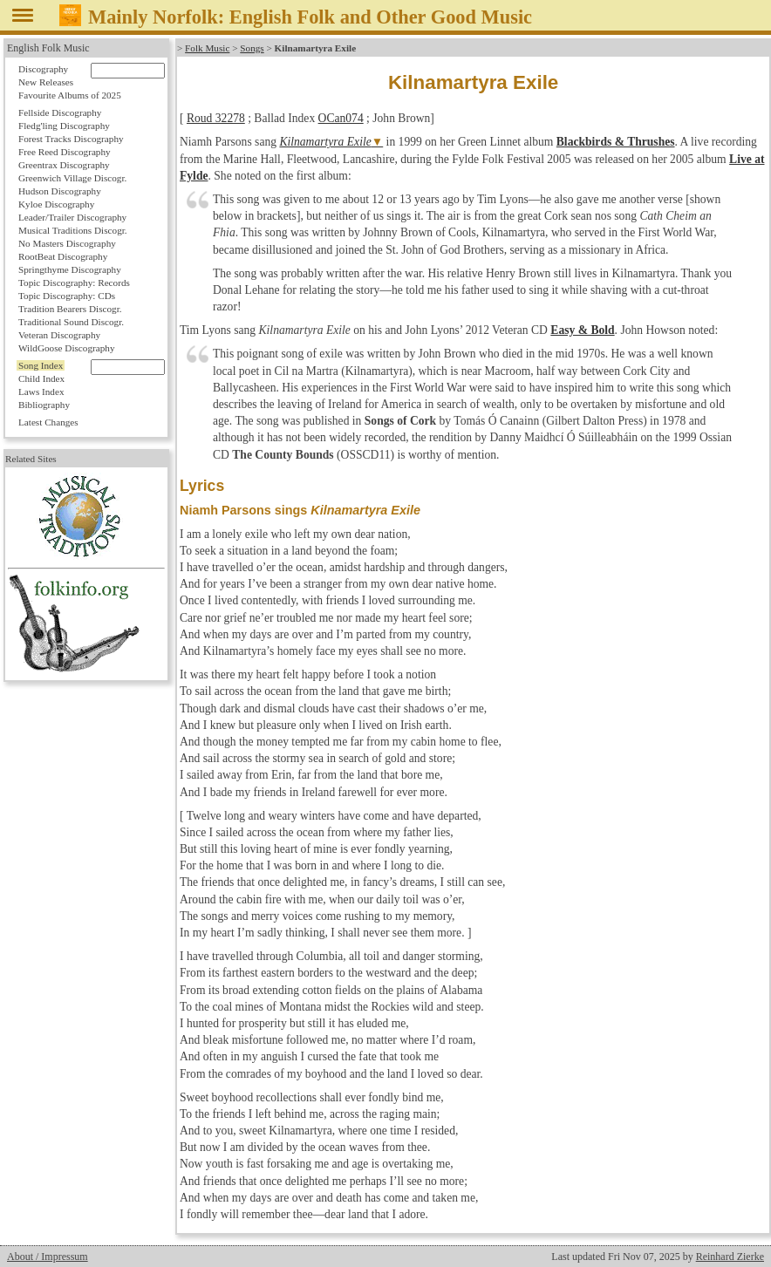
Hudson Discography (59, 191)
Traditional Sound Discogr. (71, 322)
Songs (251, 48)
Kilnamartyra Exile (325, 141)
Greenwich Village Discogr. (72, 178)
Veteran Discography (59, 335)
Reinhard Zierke (730, 1256)
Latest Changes (48, 422)
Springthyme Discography (69, 269)
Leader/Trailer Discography (72, 217)
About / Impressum (47, 1256)
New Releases (45, 82)
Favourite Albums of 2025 (69, 95)
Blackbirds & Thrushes (615, 141)
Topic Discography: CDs (66, 295)
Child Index (41, 378)
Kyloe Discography (56, 204)
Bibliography (44, 404)
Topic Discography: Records (74, 282)
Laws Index (41, 391)
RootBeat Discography (62, 256)
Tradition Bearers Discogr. (70, 308)
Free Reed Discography (64, 151)
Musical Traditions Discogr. (72, 230)
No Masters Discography (67, 243)
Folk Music (207, 48)
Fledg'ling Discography (64, 125)
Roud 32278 (216, 118)
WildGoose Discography (66, 348)
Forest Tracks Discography (71, 138)
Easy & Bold (582, 330)
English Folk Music (48, 48)
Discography (43, 69)
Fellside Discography (59, 112)
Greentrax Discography (64, 165)
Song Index (40, 365)
